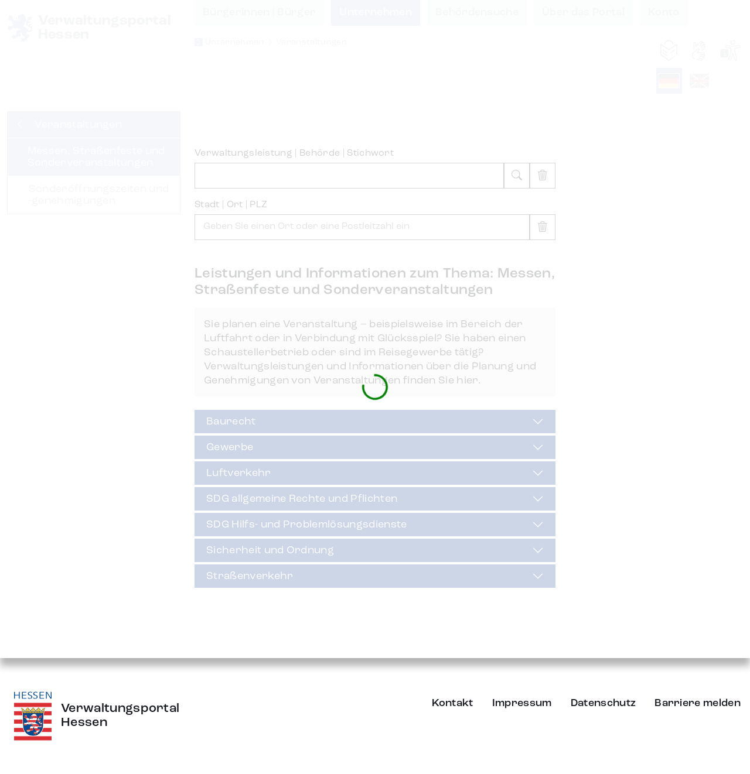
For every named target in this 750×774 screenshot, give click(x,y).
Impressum (522, 703)
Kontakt (452, 703)
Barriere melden (697, 703)
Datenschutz (603, 703)
